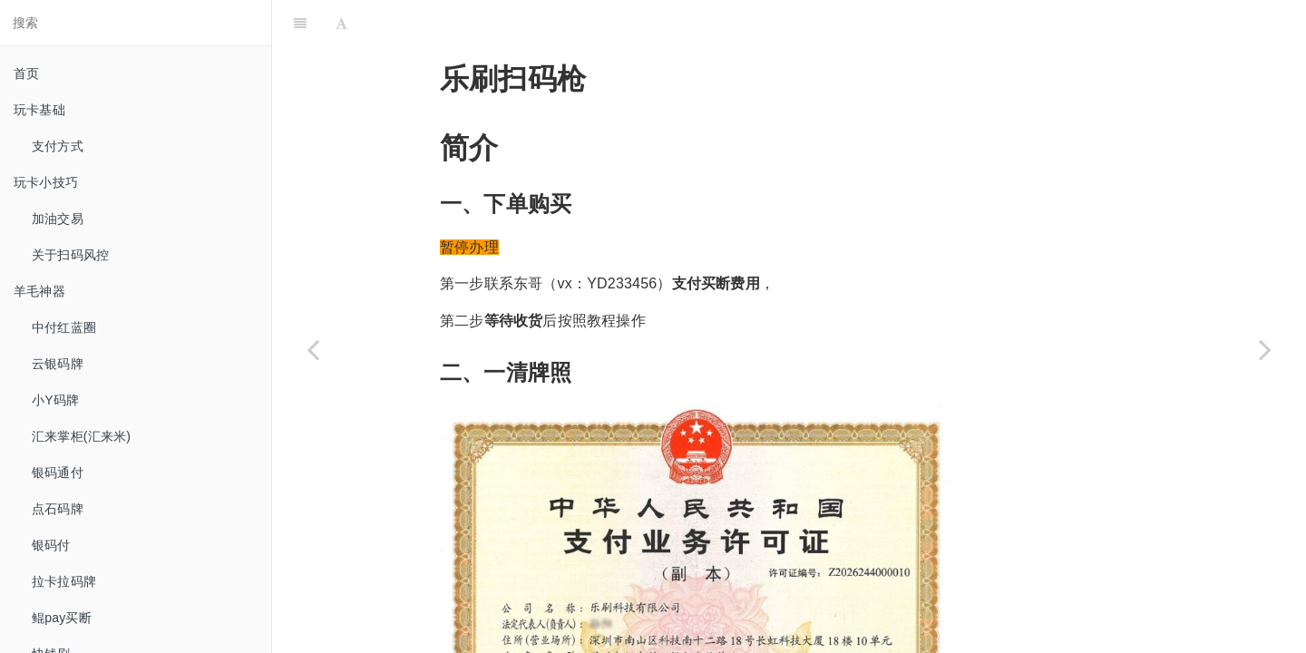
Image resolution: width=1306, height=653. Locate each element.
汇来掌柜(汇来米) (81, 436)
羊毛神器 (39, 291)
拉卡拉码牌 (64, 581)
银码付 (51, 545)
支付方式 (57, 146)
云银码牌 (57, 363)
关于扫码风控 (70, 255)
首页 (26, 73)
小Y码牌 (55, 400)
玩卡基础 (39, 109)
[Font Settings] (341, 22)
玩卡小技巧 (46, 182)
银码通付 (57, 472)
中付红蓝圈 (64, 327)
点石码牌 (57, 509)
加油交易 (57, 218)
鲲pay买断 (62, 617)
